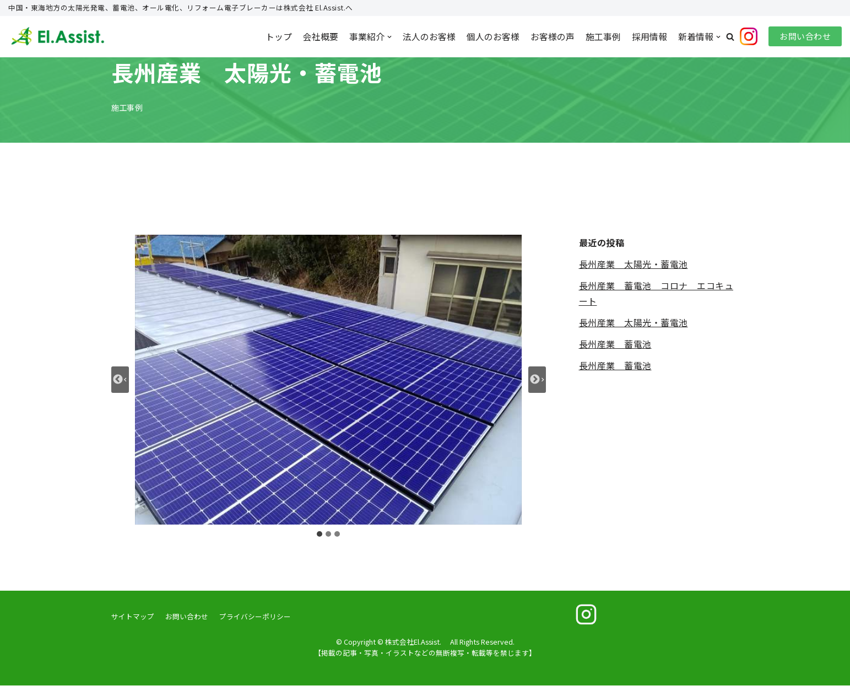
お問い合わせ (805, 36)
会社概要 (320, 36)
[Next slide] (537, 380)
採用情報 (649, 36)
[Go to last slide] (120, 380)
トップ (279, 36)
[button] (730, 37)
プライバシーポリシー (255, 617)
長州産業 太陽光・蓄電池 (633, 264)
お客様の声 (552, 36)
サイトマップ (132, 617)
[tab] (319, 534)
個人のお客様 (493, 36)
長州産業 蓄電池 (615, 344)
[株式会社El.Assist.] (57, 37)
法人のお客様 (429, 36)
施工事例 (603, 36)
